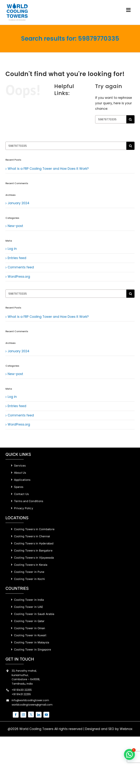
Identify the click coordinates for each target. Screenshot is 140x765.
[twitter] (31, 714)
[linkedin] (39, 715)
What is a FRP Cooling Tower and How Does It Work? (48, 168)
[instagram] (23, 715)
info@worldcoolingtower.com (30, 700)
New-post (15, 226)
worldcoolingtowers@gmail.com (32, 704)
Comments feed (21, 267)
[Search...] (110, 119)
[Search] (130, 119)
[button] (129, 754)
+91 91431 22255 (21, 694)
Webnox (126, 729)
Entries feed (17, 258)
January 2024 (18, 203)
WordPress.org (19, 276)
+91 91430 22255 (22, 690)
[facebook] (16, 715)
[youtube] (46, 715)
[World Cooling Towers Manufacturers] (17, 4)
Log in (12, 248)
